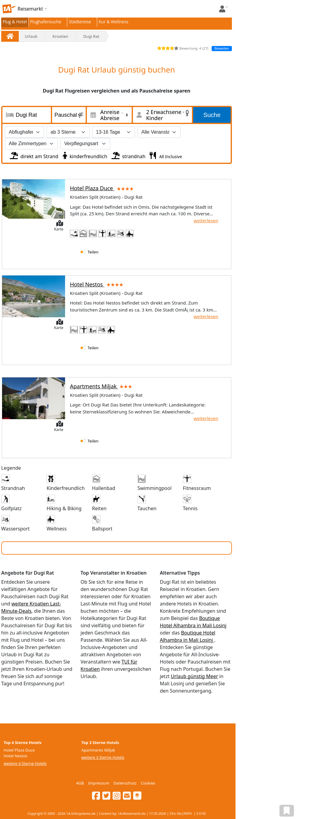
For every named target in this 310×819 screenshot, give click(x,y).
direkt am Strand (33, 154)
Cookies (148, 783)
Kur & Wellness (113, 21)
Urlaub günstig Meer (194, 676)
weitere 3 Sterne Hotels (102, 757)
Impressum (98, 783)
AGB (80, 783)
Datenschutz (125, 783)
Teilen (93, 252)
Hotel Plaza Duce (103, 188)
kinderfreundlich (84, 154)
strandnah (127, 154)
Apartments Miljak (101, 386)
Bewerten (222, 48)
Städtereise (80, 21)
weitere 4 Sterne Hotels (25, 763)
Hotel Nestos (97, 284)
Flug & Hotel (15, 21)
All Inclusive (170, 156)
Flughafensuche (45, 21)
